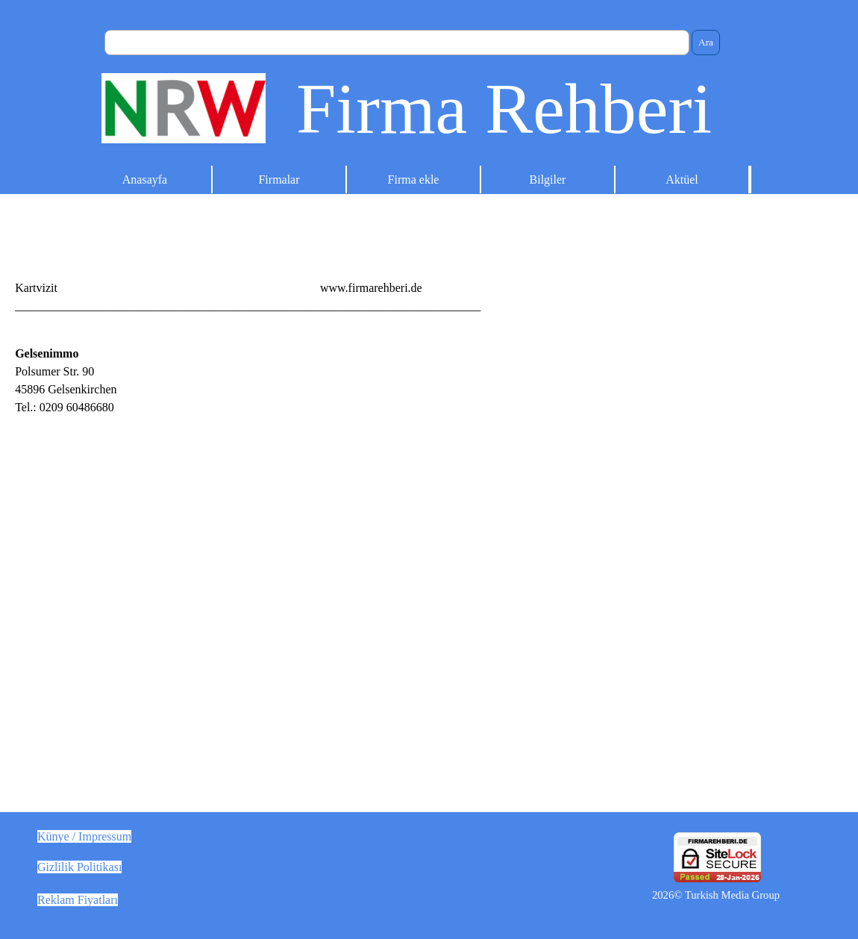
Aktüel (682, 179)
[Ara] (396, 42)
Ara (705, 42)
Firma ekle (413, 179)
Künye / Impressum (84, 836)
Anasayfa (144, 179)
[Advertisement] (643, 449)
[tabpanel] (429, 288)
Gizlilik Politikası (79, 867)
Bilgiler (548, 179)
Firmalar (278, 179)
